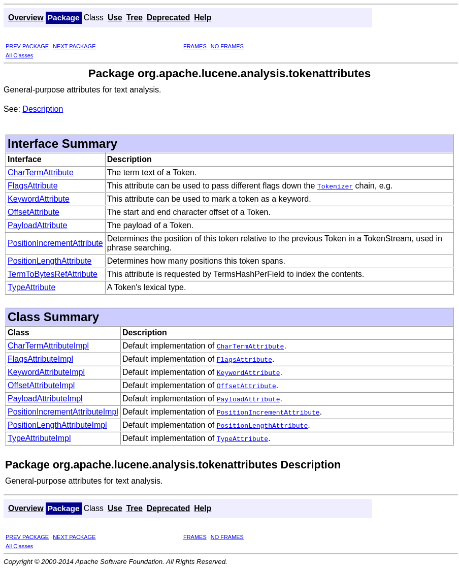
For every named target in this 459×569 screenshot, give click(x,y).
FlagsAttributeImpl (40, 359)
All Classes (19, 55)
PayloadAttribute (37, 225)
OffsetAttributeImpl (41, 385)
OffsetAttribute (33, 212)
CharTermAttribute (41, 172)
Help (202, 17)
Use (115, 17)
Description (42, 109)
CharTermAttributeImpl (48, 345)
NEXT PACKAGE (74, 46)
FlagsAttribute (33, 185)
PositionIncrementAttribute (55, 243)
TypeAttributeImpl (39, 438)
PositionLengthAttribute (49, 261)
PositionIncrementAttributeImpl (63, 411)
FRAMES (195, 46)
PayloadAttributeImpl (45, 398)
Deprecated (168, 17)
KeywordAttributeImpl (46, 372)
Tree (134, 17)
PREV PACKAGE (27, 46)
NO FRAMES (227, 46)
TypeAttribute (31, 287)
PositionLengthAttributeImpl (57, 425)
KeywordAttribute (39, 199)
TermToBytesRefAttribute (52, 274)
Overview (26, 17)
